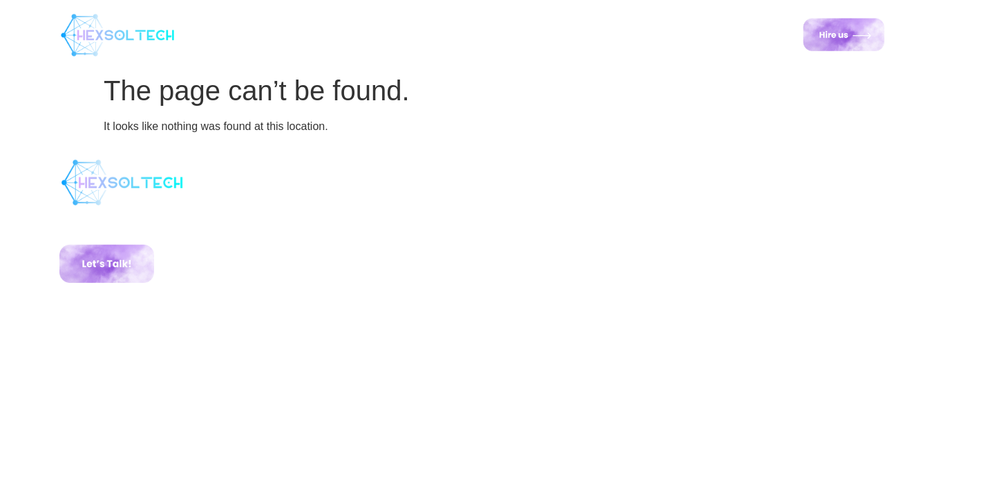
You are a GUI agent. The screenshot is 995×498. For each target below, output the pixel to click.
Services (409, 34)
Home (282, 34)
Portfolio (483, 34)
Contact (641, 34)
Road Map (562, 34)
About (342, 34)
